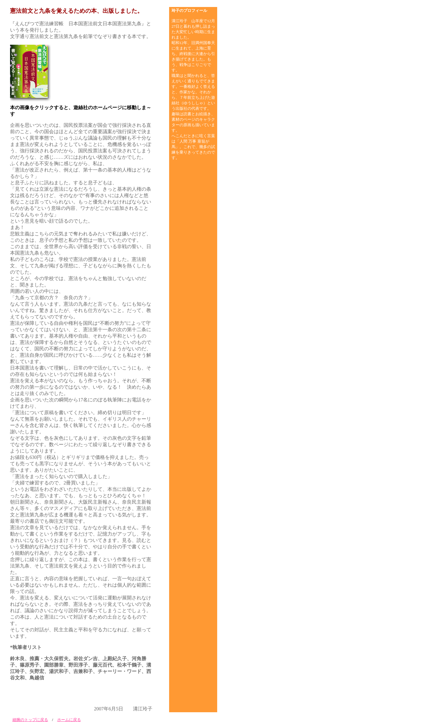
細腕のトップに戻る (30, 719)
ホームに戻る (69, 719)
